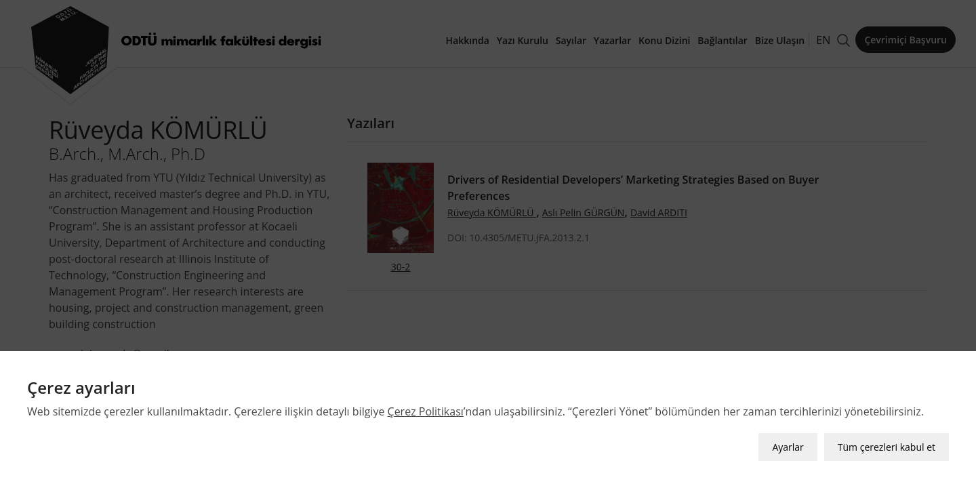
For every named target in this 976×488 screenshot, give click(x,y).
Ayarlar (787, 447)
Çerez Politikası (426, 411)
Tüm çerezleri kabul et (886, 447)
